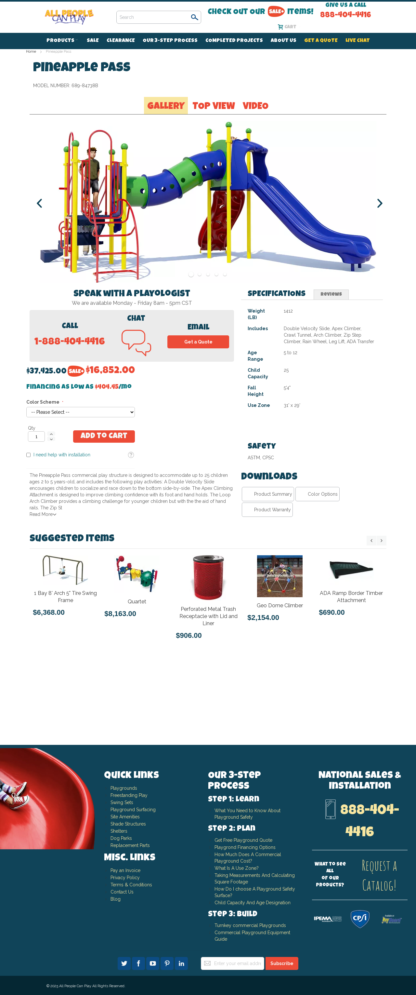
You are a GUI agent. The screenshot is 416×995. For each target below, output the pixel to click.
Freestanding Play (129, 795)
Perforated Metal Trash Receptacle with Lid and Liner (208, 696)
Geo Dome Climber (280, 685)
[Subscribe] (282, 963)
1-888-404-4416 (69, 422)
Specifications (277, 374)
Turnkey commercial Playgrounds (250, 925)
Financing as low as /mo (295, 84)
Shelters (118, 831)
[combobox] (158, 17)
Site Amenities (125, 816)
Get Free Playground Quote (243, 840)
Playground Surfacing (133, 809)
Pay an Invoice (125, 870)
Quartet (137, 681)
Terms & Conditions (131, 884)
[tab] (276, 374)
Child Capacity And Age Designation (252, 902)
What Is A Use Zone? (236, 868)
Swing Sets (121, 802)
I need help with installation (278, 151)
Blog (115, 899)
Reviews (331, 374)
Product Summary (273, 573)
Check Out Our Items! (260, 12)
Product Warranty (272, 589)
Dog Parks (121, 838)
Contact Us (122, 891)
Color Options (323, 573)
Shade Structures (128, 824)
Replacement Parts (130, 845)
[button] (347, 151)
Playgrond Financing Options (245, 847)
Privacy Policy (125, 877)
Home (31, 51)
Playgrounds (123, 788)
